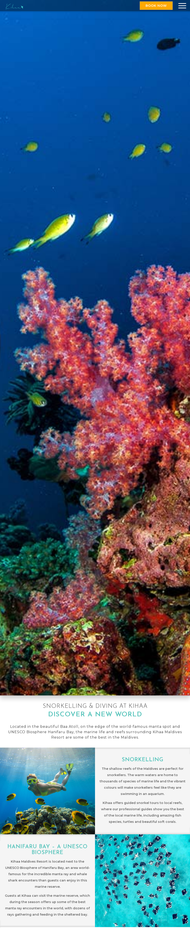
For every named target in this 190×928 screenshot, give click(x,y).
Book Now (156, 6)
